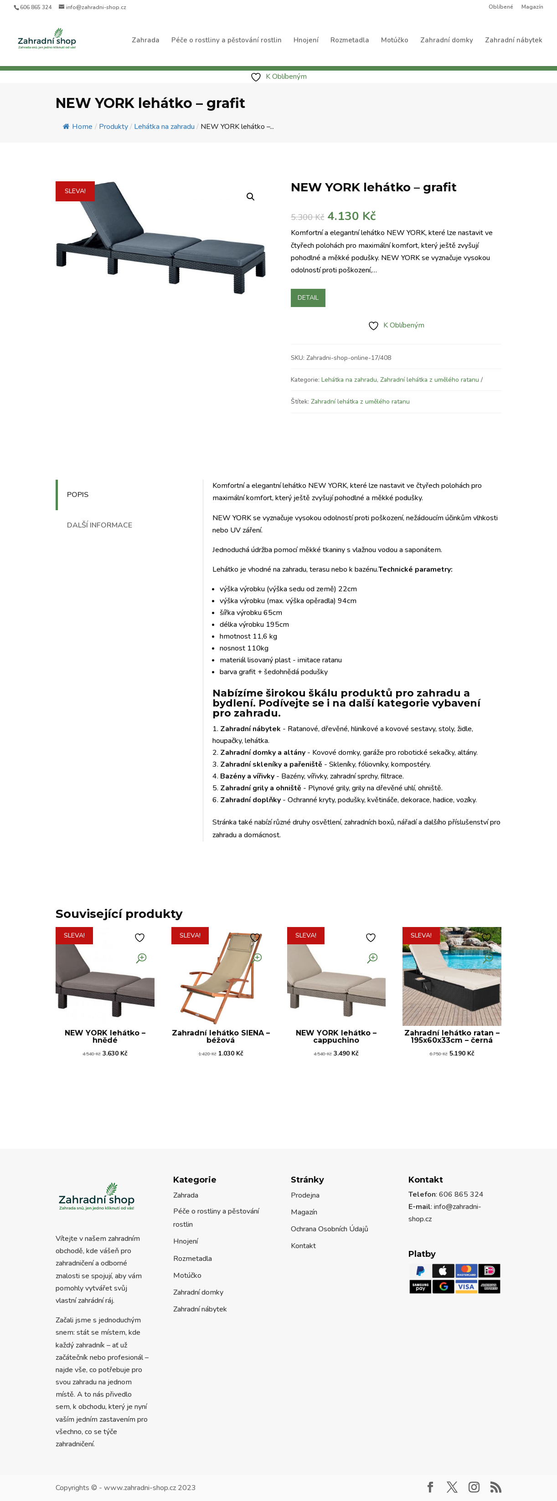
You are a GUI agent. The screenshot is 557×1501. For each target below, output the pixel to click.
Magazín (532, 7)
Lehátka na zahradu (349, 379)
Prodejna (305, 1195)
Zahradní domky (446, 41)
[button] (250, 197)
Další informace (99, 525)
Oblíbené (501, 7)
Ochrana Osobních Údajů (329, 1229)
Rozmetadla (349, 41)
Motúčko (394, 41)
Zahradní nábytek (513, 41)
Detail (308, 297)
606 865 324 (36, 7)
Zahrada (146, 41)
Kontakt (303, 1246)
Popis (77, 495)
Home (78, 127)
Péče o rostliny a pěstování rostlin (226, 41)
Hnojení (306, 41)
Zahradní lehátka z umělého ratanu (429, 379)
